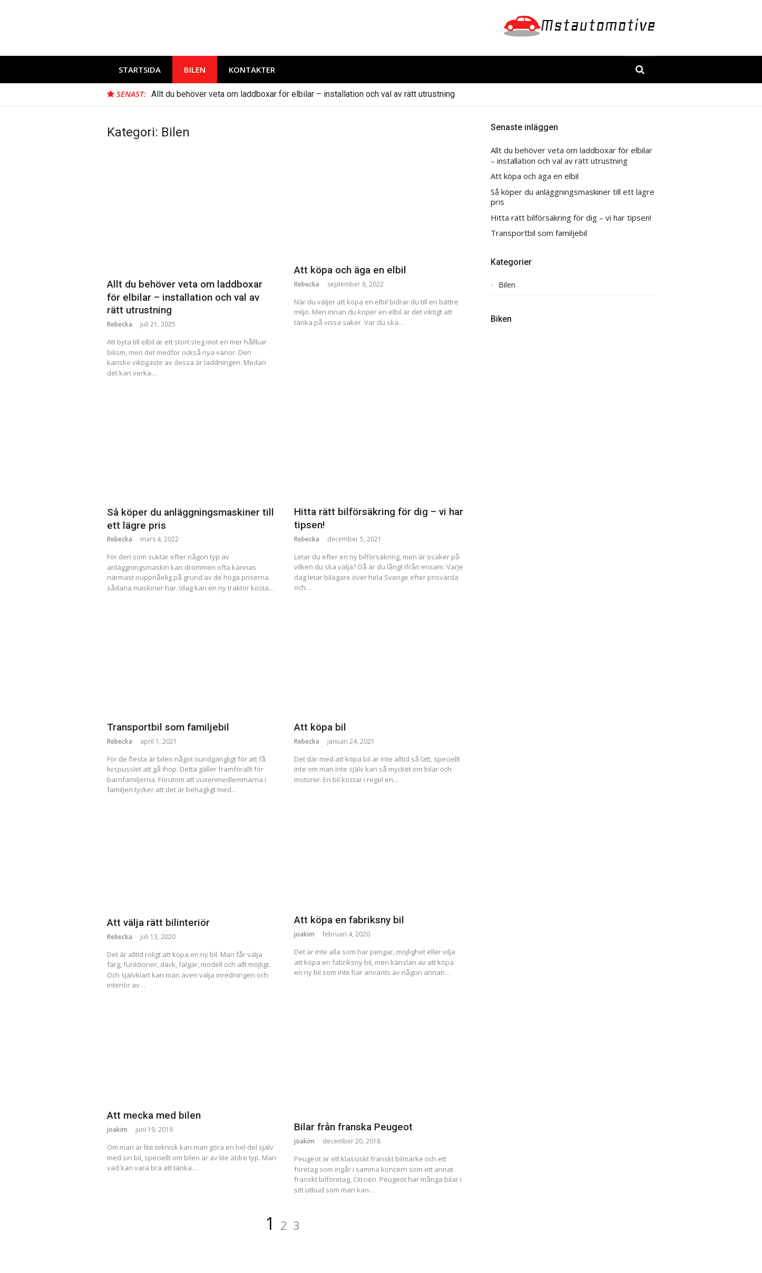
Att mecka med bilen (154, 1115)
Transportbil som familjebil (168, 727)
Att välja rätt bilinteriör (158, 922)
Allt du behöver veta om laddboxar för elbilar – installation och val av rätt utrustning (303, 94)
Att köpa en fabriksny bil (349, 920)
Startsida (140, 69)
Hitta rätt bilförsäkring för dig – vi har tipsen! (571, 218)
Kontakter (252, 69)
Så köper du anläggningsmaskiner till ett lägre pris (572, 197)
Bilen (195, 69)
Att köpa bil (320, 727)
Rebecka (119, 324)
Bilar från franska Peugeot (353, 1127)
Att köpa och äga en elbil (350, 270)
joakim (304, 934)
